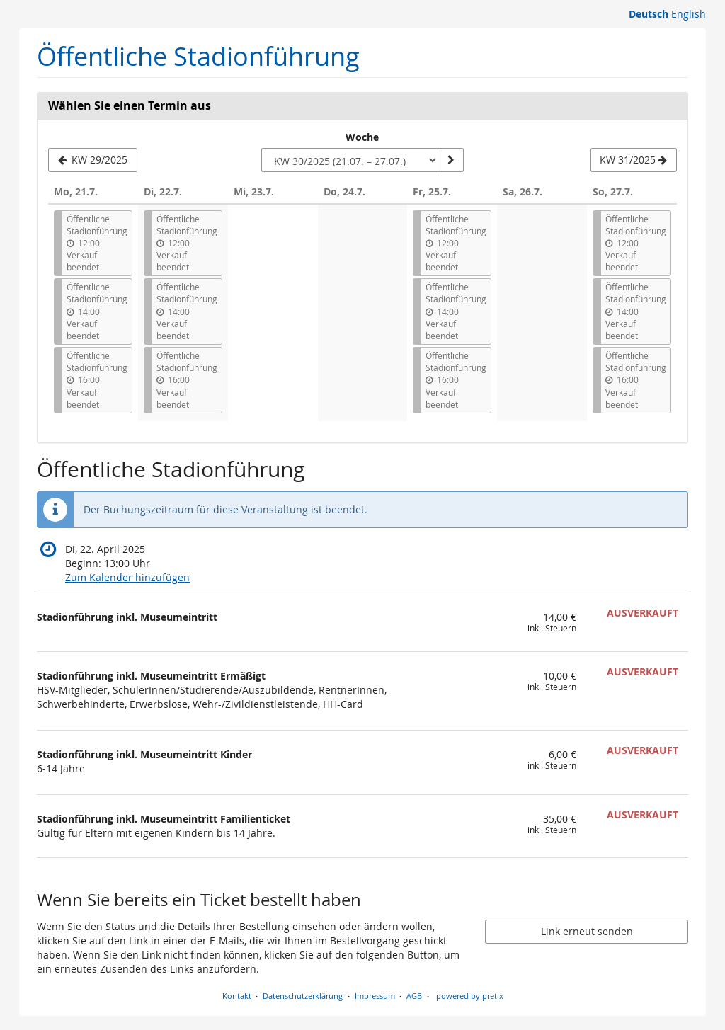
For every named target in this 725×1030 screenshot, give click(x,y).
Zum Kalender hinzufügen (127, 577)
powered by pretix (469, 995)
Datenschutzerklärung (303, 995)
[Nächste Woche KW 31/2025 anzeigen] (633, 160)
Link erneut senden (587, 931)
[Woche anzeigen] (450, 160)
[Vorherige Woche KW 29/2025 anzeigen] (92, 160)
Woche (362, 137)
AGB (414, 995)
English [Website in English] (688, 14)
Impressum (375, 995)
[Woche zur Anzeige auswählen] (349, 160)
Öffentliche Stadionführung (198, 56)
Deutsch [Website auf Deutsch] (648, 14)
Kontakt (236, 995)
